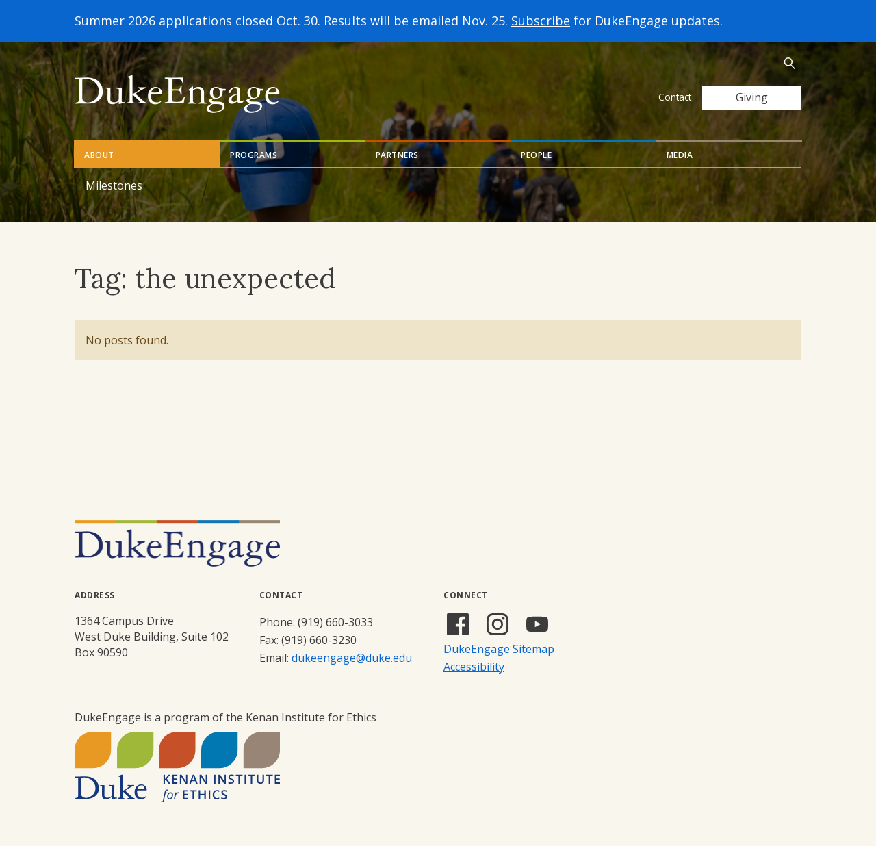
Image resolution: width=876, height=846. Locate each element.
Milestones (114, 185)
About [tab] (99, 155)
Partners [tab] (397, 155)
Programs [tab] (253, 155)
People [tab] (536, 155)
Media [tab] (680, 155)
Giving (752, 97)
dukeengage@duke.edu (352, 657)
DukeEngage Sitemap (498, 648)
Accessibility (473, 666)
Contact (674, 96)
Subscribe (540, 20)
